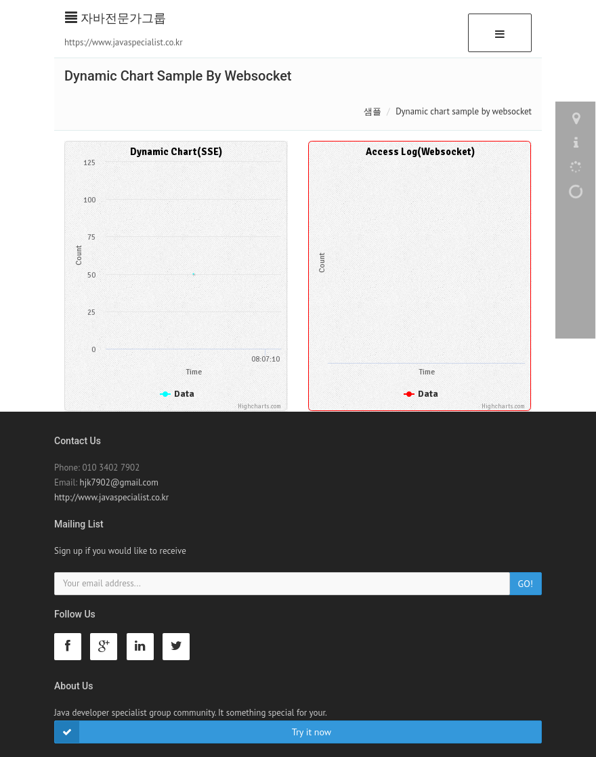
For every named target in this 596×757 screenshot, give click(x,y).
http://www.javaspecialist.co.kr (111, 497)
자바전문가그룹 (115, 18)
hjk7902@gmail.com (119, 482)
